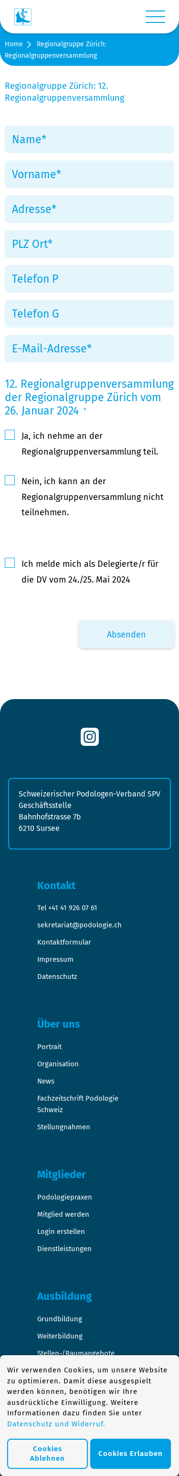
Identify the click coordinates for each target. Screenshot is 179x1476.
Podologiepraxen (64, 1197)
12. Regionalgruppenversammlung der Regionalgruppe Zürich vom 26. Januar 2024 (89, 397)
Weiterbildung (60, 1336)
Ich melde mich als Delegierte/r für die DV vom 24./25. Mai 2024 (89, 571)
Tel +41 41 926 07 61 (67, 907)
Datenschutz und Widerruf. (56, 1424)
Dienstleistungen (64, 1248)
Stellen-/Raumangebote (76, 1353)
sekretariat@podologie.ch (79, 925)
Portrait (49, 1046)
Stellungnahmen (63, 1127)
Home (14, 44)
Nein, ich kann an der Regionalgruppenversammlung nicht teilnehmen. (92, 497)
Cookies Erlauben (130, 1453)
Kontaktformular (64, 942)
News (45, 1081)
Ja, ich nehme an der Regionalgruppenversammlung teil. (89, 444)
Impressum (55, 959)
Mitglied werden (63, 1214)
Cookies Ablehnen (47, 1453)
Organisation (58, 1064)
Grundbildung (59, 1319)
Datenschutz (57, 976)
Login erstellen (61, 1231)
